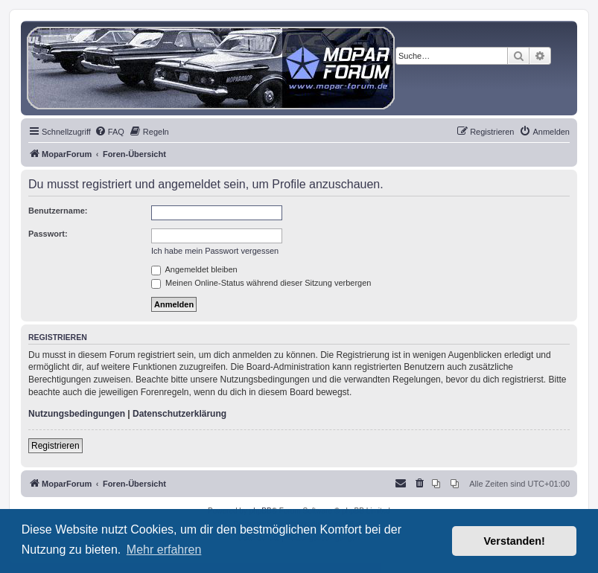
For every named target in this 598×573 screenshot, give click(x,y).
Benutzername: (57, 210)
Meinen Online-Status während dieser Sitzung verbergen (261, 282)
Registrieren (55, 446)
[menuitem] (109, 132)
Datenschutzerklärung (179, 414)
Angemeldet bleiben (194, 269)
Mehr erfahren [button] (164, 549)
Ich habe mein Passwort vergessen (215, 250)
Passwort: (48, 233)
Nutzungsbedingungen (76, 414)
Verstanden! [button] (514, 541)
